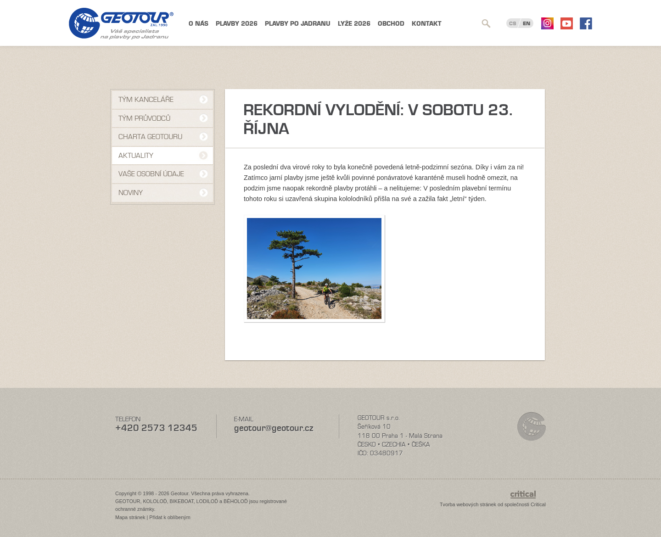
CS (512, 23)
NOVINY (130, 193)
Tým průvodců (144, 118)
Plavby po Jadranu (297, 23)
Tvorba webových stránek (468, 504)
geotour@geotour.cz (273, 428)
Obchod (391, 23)
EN (526, 23)
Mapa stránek (130, 517)
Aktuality (135, 155)
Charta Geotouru (150, 137)
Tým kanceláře (146, 99)
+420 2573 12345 (156, 428)
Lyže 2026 (354, 23)
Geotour (121, 23)
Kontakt (427, 23)
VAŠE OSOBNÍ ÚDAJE (151, 174)
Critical (538, 504)
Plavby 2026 (237, 23)
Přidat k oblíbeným (169, 517)
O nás (198, 23)
